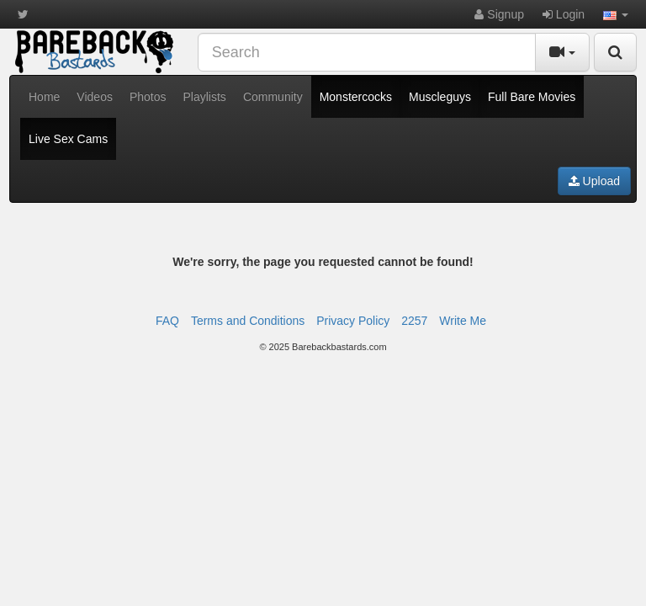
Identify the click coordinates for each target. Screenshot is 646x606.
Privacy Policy (352, 320)
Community (273, 97)
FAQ (167, 320)
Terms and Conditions (247, 320)
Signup (498, 14)
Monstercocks (356, 97)
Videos (95, 97)
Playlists (204, 97)
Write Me (462, 320)
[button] (616, 14)
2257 (414, 320)
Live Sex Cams (68, 139)
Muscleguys (440, 97)
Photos (148, 97)
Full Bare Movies (531, 97)
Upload (594, 181)
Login (564, 14)
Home (44, 97)
